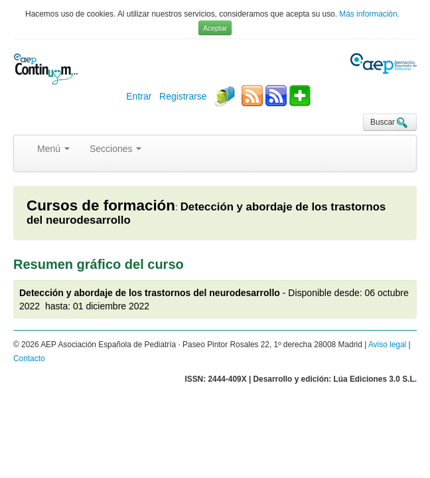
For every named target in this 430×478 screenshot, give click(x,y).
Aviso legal (387, 344)
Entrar (138, 96)
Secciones (115, 148)
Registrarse (183, 96)
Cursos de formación (101, 205)
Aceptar (215, 28)
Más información (368, 14)
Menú (53, 148)
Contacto (29, 358)
